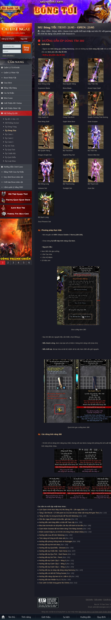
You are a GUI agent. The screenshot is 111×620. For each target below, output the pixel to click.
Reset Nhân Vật (10, 78)
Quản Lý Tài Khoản (12, 67)
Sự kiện (66, 617)
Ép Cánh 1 (9, 134)
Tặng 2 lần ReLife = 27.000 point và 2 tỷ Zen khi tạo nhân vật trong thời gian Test (69, 513)
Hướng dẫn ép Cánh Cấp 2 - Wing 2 (52, 564)
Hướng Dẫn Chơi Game (13, 167)
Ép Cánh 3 (9, 142)
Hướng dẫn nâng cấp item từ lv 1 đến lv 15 (55, 576)
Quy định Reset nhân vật (13, 177)
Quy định (102, 617)
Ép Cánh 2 (9, 138)
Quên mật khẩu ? (8, 55)
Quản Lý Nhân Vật (11, 73)
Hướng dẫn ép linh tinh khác (49, 545)
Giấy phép (98, 600)
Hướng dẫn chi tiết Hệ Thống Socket (52, 573)
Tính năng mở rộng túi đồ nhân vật (52, 538)
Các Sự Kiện (9, 93)
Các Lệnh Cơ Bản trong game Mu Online (54, 583)
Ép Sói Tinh (9, 146)
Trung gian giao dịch (16, 200)
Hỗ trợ (16, 194)
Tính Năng (26, 617)
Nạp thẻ (24, 38)
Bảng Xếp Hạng (10, 88)
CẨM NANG (16, 61)
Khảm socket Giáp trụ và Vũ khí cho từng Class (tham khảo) (61, 532)
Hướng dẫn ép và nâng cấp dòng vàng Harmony (57, 570)
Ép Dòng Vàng (11, 127)
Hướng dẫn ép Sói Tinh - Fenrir (50, 557)
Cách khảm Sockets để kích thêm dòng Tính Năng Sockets (61, 529)
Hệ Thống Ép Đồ (10, 113)
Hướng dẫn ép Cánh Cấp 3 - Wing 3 (52, 560)
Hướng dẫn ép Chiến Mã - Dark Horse (53, 551)
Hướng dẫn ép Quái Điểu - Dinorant (52, 548)
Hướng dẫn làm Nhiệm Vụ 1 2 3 (51, 580)
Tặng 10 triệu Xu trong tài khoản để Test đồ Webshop (58, 516)
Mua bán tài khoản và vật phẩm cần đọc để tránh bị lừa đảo (61, 525)
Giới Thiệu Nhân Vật (12, 108)
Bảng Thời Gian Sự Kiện (14, 172)
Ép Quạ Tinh (10, 150)
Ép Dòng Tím (10, 130)
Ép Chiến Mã (10, 153)
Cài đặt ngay (16, 29)
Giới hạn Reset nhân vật (13, 182)
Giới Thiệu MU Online (13, 103)
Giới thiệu (89, 600)
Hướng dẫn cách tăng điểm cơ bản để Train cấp (56, 522)
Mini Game (8, 98)
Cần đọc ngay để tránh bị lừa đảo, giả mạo (55, 519)
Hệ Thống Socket (12, 123)
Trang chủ (39, 31)
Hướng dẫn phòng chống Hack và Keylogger (56, 541)
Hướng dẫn (86, 617)
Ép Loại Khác (10, 161)
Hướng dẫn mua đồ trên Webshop (52, 535)
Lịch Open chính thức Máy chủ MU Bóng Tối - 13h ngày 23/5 (61, 510)
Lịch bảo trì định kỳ (16, 208)
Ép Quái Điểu (10, 157)
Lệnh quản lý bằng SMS (13, 187)
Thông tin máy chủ (16, 214)
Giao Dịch (8, 83)
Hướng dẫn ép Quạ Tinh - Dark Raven (53, 554)
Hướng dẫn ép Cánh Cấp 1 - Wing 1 (52, 567)
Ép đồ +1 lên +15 (12, 119)
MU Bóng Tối (18, 12)
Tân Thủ (11, 617)
